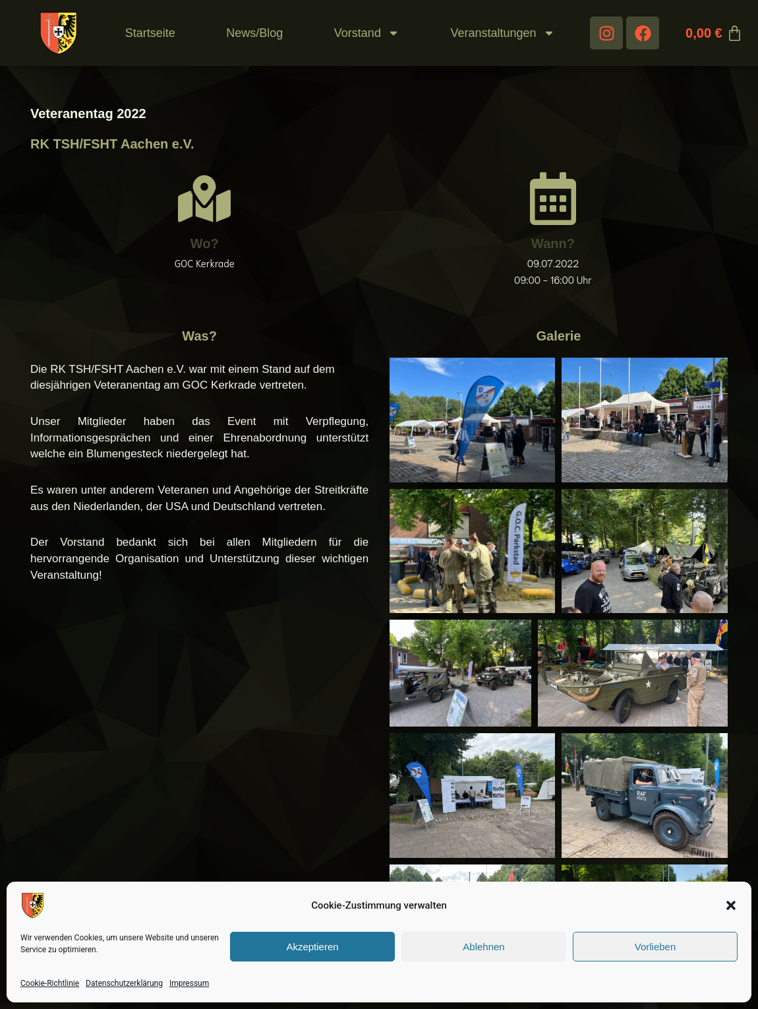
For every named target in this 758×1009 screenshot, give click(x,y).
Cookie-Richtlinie (49, 983)
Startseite (150, 33)
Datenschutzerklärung (124, 983)
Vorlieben (655, 946)
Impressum (189, 983)
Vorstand (366, 33)
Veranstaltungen (502, 33)
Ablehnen (483, 946)
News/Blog (254, 33)
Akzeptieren (312, 946)
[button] (731, 905)
